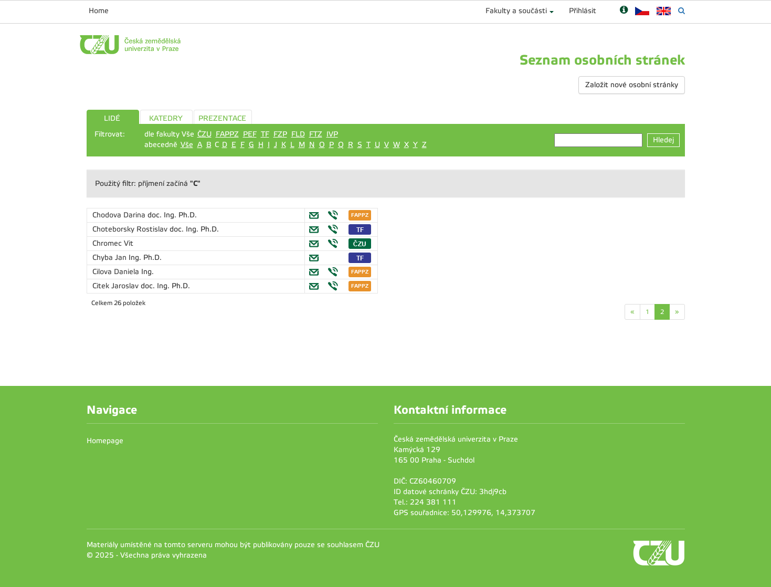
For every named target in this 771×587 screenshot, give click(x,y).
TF (265, 134)
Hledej (663, 140)
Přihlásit (582, 11)
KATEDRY (166, 118)
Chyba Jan (110, 257)
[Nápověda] (624, 11)
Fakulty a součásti (516, 11)
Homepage (105, 441)
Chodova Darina (119, 215)
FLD (298, 134)
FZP (280, 134)
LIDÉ (112, 118)
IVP (332, 134)
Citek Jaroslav (116, 286)
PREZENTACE (222, 118)
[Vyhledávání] (681, 11)
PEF (250, 134)
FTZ (315, 134)
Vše (187, 145)
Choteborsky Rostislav (131, 229)
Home (99, 11)
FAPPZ (227, 134)
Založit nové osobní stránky (631, 85)
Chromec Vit (112, 243)
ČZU (204, 134)
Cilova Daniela (116, 272)
